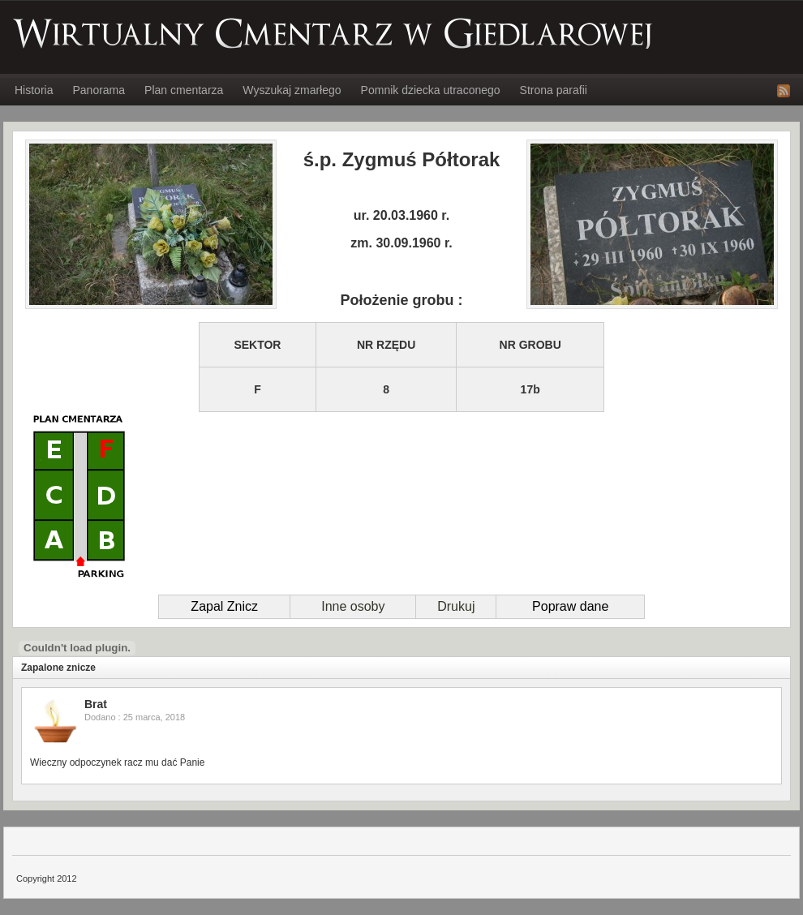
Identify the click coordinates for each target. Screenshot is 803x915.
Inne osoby (352, 606)
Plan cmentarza (183, 90)
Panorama (98, 90)
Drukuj (455, 606)
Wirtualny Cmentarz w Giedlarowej (333, 33)
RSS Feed (783, 90)
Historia (34, 90)
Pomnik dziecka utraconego (430, 90)
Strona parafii (553, 90)
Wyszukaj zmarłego (292, 90)
